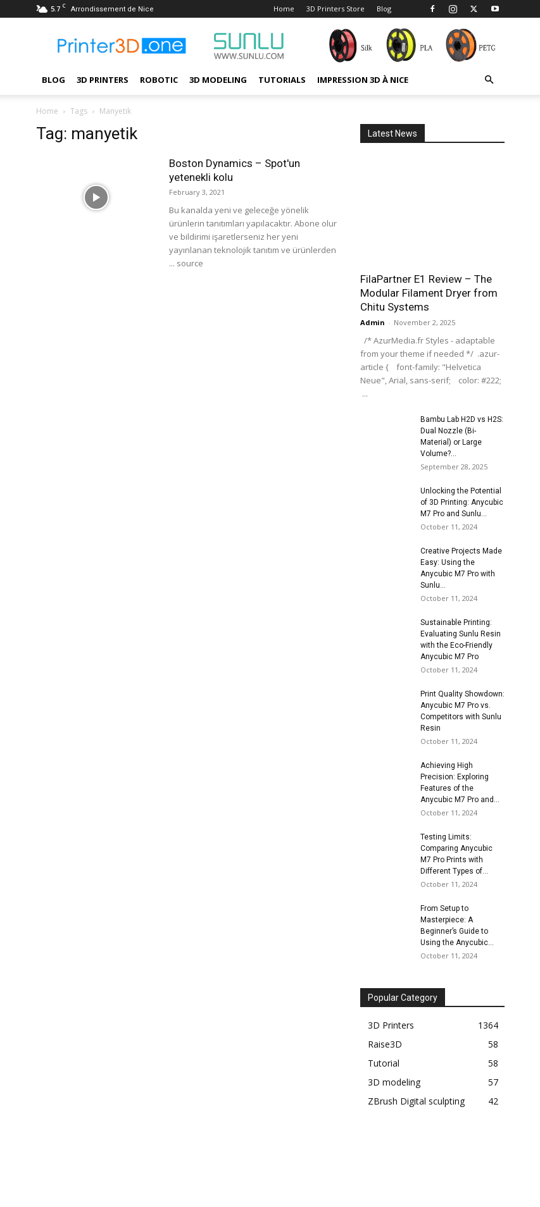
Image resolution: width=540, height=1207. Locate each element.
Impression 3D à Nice (362, 79)
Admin (372, 322)
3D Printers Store (335, 8)
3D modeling (218, 79)
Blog (384, 8)
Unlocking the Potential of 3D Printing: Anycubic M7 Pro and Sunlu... (461, 502)
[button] (489, 80)
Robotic (159, 79)
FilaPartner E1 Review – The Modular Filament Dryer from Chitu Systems (429, 293)
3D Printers (103, 79)
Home (283, 8)
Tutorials (282, 79)
